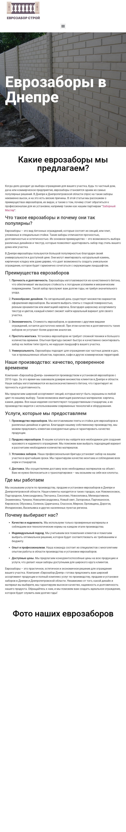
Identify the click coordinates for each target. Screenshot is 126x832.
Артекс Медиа (114, 824)
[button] (63, 26)
